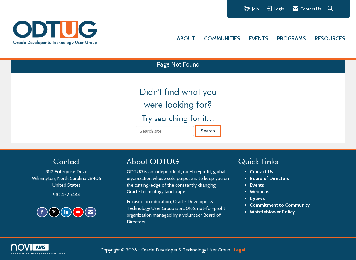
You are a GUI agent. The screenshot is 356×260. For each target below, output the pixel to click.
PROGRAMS (291, 38)
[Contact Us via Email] (90, 212)
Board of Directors (269, 178)
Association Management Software (38, 249)
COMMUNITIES (222, 38)
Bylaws (257, 198)
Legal (239, 250)
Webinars (259, 191)
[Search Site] (331, 9)
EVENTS (258, 38)
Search (208, 131)
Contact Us (261, 171)
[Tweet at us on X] (54, 212)
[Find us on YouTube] (78, 212)
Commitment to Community (280, 205)
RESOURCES (330, 38)
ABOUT (186, 38)
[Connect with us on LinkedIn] (66, 212)
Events (257, 185)
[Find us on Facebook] (42, 212)
